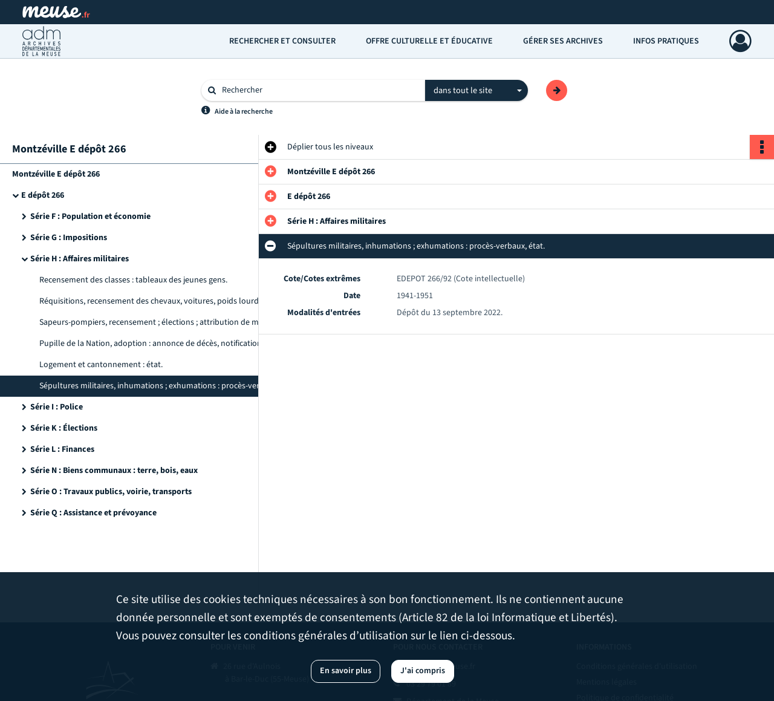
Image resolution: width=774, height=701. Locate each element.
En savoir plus (345, 671)
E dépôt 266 (42, 195)
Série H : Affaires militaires (79, 259)
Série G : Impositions (68, 238)
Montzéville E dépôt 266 (56, 174)
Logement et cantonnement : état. (101, 365)
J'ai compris (422, 671)
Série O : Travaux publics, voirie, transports (111, 492)
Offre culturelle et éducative (429, 41)
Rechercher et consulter (282, 41)
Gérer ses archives (563, 41)
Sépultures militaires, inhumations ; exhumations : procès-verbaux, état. (160, 386)
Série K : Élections (63, 428)
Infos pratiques (666, 41)
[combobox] (476, 91)
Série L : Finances (62, 449)
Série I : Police (56, 407)
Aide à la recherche (244, 111)
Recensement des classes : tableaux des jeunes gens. (133, 280)
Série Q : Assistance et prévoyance (93, 513)
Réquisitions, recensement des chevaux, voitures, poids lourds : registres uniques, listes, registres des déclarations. (160, 301)
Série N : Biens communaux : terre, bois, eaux (114, 471)
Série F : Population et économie (90, 216)
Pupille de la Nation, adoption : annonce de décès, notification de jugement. (160, 343)
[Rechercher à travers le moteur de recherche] (319, 90)
